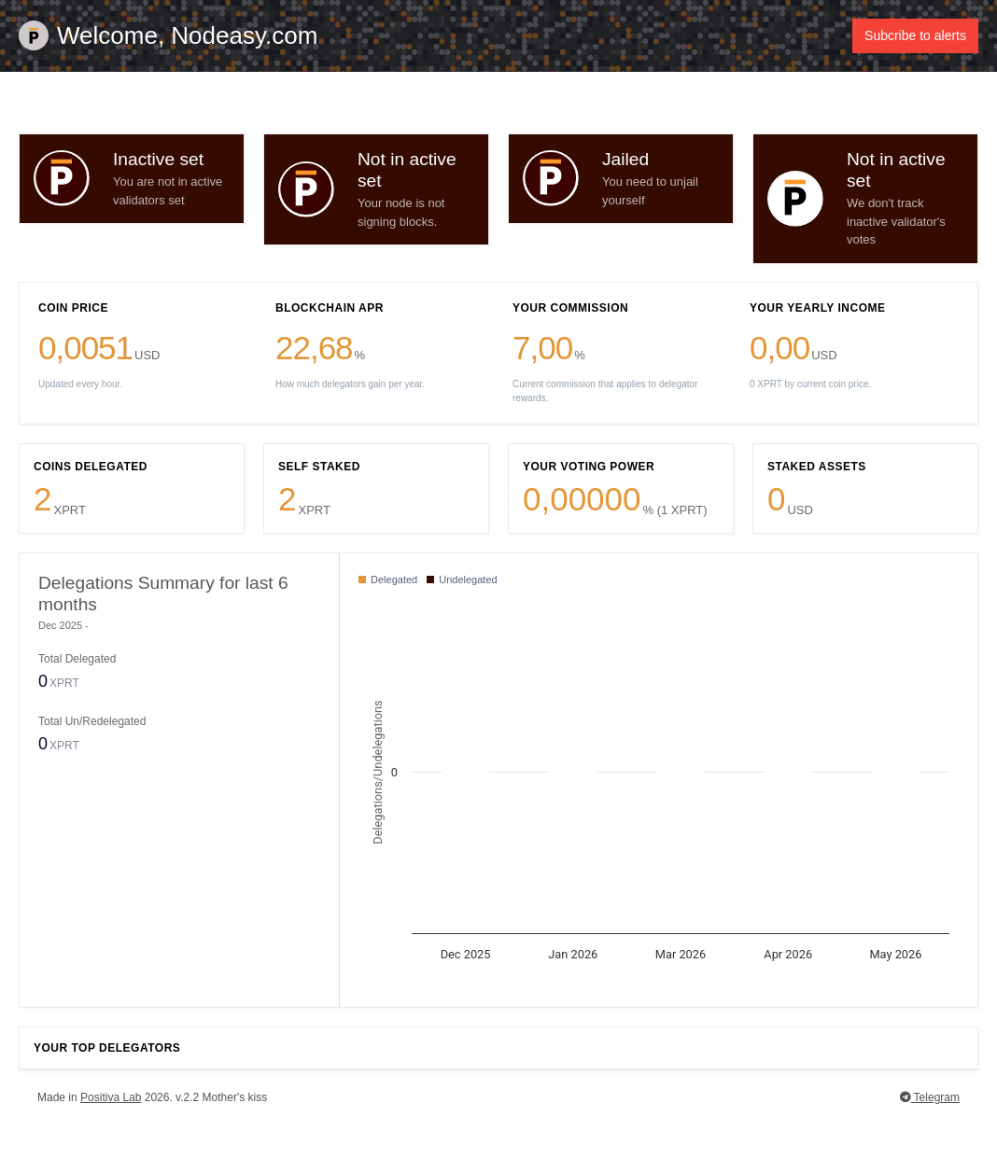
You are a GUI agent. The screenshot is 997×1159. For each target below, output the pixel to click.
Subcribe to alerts (915, 35)
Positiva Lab (110, 1098)
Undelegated (462, 580)
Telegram (930, 1098)
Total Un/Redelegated (92, 722)
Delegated (387, 580)
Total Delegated (77, 658)
